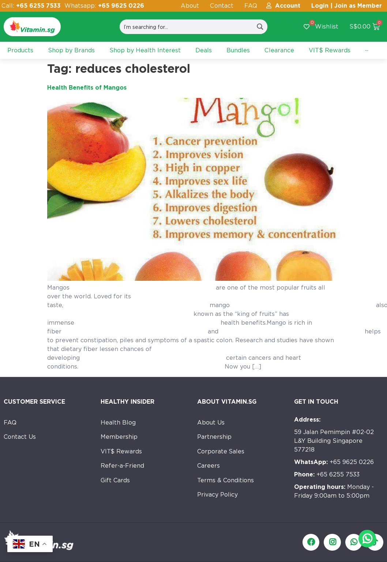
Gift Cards (115, 481)
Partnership (214, 437)
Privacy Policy (217, 495)
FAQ (250, 5)
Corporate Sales (221, 451)
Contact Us (20, 437)
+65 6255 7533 (327, 474)
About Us (211, 422)
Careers (208, 466)
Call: (31, 5)
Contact (221, 5)
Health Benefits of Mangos (87, 87)
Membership (119, 437)
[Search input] (186, 26)
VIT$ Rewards (121, 451)
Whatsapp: (104, 5)
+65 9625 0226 (334, 462)
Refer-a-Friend (122, 466)
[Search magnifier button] (260, 26)
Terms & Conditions (225, 481)
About (190, 5)
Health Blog (118, 422)
